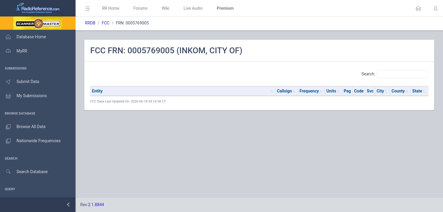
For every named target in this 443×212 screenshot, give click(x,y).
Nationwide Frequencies (30, 141)
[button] (418, 8)
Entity (97, 91)
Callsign (284, 91)
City (380, 91)
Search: (394, 74)
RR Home (110, 8)
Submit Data (19, 82)
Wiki (165, 8)
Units (331, 91)
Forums (140, 8)
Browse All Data (22, 127)
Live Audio (193, 8)
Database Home (23, 36)
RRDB (90, 23)
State (417, 91)
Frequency (309, 91)
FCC (105, 23)
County (398, 91)
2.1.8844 (96, 204)
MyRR (13, 51)
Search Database (24, 171)
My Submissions (23, 96)
